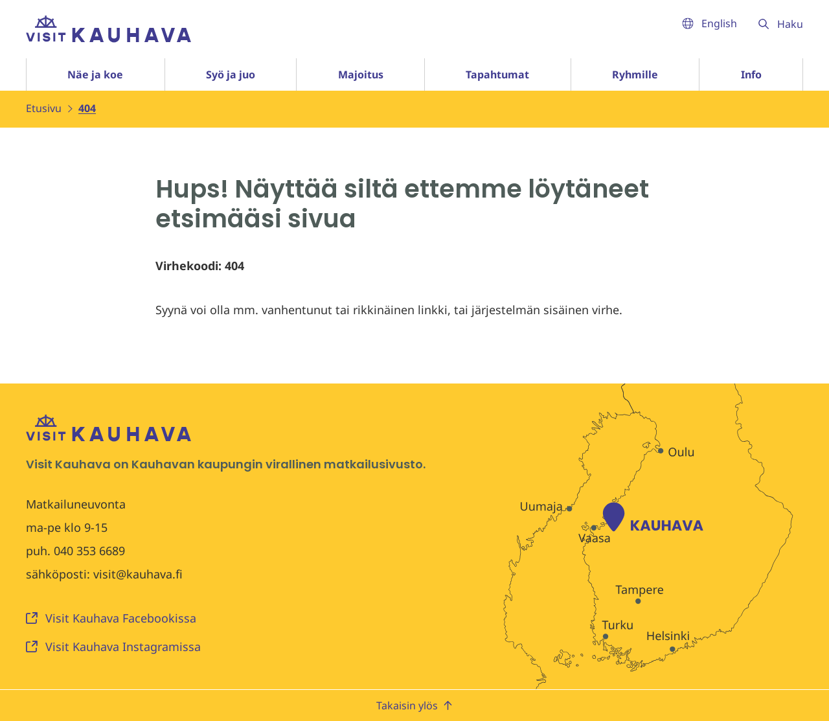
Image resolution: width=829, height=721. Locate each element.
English (709, 23)
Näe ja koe (95, 74)
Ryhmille (635, 74)
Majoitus (360, 74)
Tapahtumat (497, 74)
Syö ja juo (230, 74)
